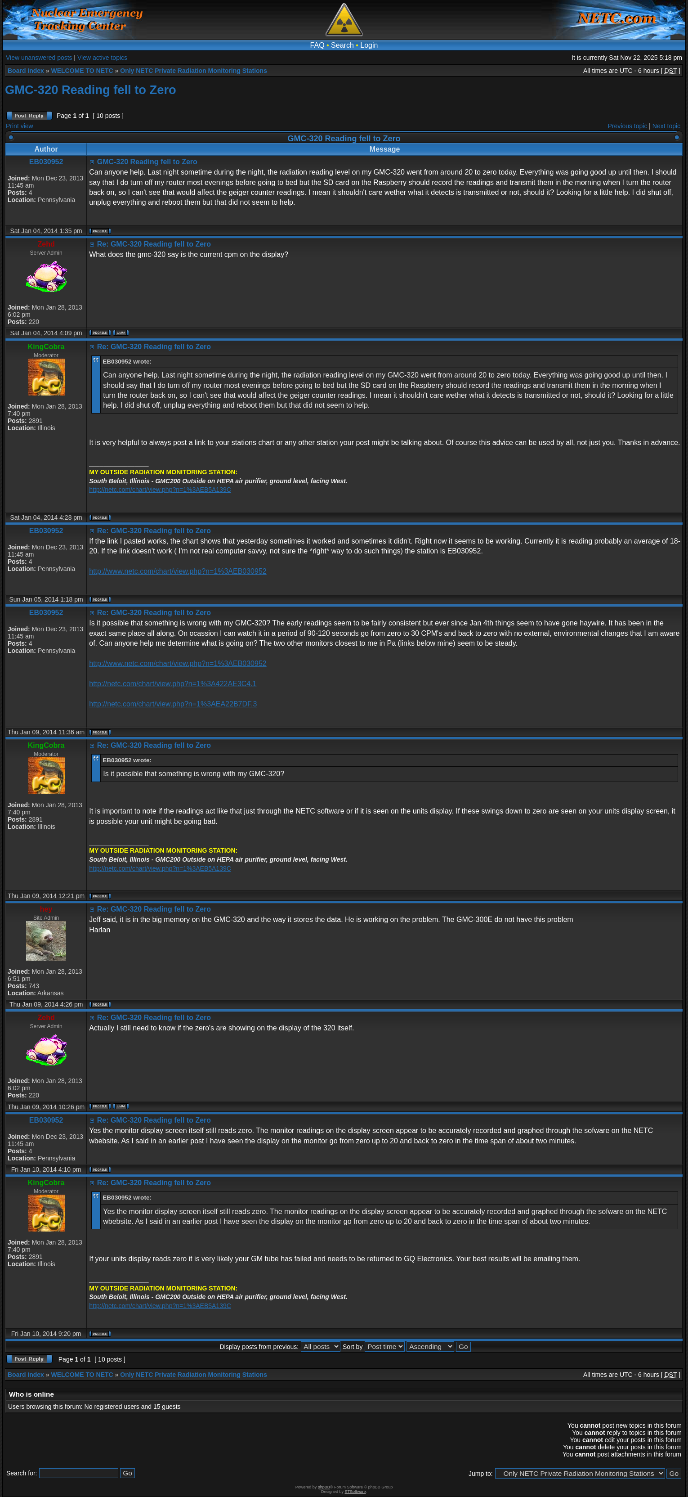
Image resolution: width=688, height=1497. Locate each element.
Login (369, 45)
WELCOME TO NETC (82, 70)
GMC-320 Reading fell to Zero (90, 90)
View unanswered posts (39, 57)
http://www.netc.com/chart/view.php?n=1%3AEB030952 (177, 571)
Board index (26, 70)
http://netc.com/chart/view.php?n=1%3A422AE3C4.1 (172, 684)
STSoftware (355, 1491)
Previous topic (628, 126)
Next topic (666, 126)
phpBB (324, 1487)
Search (342, 45)
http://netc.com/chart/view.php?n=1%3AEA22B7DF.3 (173, 704)
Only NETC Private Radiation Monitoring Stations (193, 70)
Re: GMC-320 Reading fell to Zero (154, 244)
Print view (19, 126)
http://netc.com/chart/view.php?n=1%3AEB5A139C (160, 489)
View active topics (102, 57)
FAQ (317, 45)
